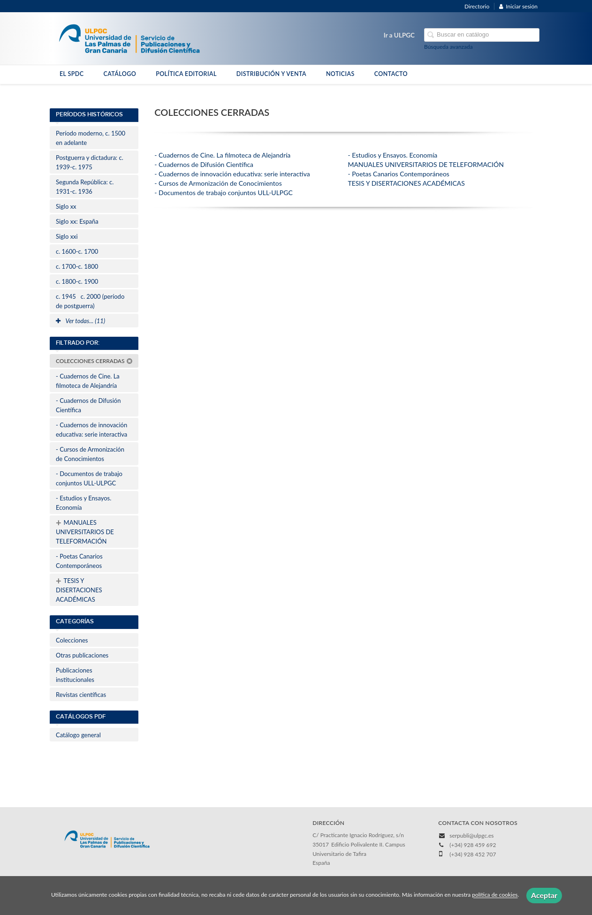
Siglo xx (66, 206)
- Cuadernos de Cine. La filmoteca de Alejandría (88, 380)
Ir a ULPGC (399, 35)
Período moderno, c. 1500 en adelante (90, 137)
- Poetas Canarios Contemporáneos (79, 560)
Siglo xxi (67, 236)
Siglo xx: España (77, 221)
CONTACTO (391, 73)
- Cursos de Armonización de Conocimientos (90, 454)
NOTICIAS (340, 73)
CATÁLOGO (119, 73)
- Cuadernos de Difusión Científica (88, 405)
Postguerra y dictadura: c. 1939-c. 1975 (89, 162)
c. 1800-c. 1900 (77, 281)
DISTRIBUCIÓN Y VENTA (271, 73)
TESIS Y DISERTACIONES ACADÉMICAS (79, 589)
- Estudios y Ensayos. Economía (83, 502)
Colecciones (72, 640)
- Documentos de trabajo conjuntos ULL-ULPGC (89, 478)
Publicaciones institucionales (75, 674)
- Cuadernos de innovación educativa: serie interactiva (91, 429)
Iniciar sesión (518, 6)
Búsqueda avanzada (448, 46)
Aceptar (544, 895)
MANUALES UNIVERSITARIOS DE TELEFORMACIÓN (85, 531)
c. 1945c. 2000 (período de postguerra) (90, 301)
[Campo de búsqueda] (481, 35)
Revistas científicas (81, 694)
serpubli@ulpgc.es (471, 835)
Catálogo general (78, 735)
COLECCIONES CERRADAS (94, 360)
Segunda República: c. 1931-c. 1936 (85, 186)
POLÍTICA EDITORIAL (186, 73)
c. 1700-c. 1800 (77, 266)
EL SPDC (71, 73)
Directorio (476, 6)
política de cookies (494, 895)
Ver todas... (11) (80, 321)
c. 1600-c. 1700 (77, 251)
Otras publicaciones (82, 655)
